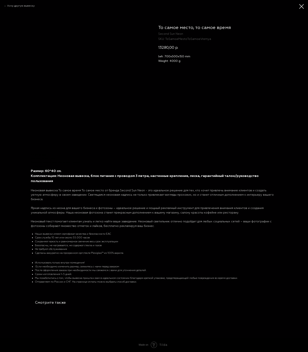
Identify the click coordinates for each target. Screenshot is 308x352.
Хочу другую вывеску (21, 5)
